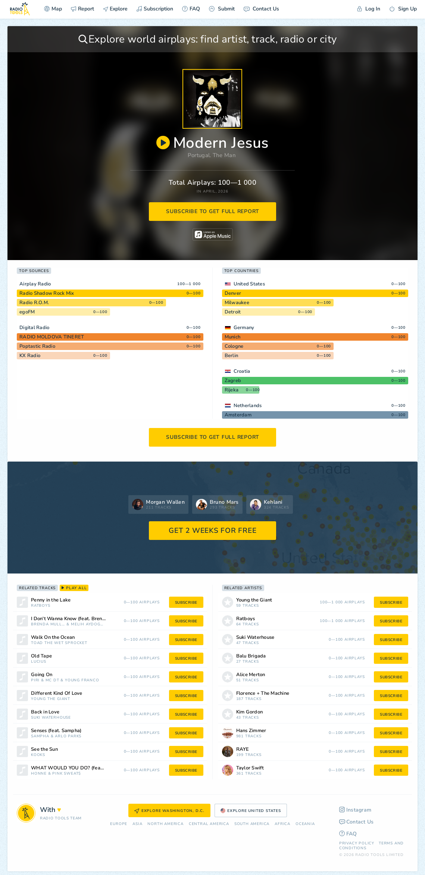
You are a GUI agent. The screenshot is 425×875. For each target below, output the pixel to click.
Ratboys (40, 606)
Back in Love (45, 712)
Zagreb (233, 380)
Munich (233, 337)
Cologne (234, 346)
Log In (368, 8)
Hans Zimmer (251, 731)
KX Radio (29, 355)
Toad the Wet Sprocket (59, 643)
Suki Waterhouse (51, 718)
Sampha (40, 736)
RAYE (242, 749)
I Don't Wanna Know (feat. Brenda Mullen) (77, 619)
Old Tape (41, 656)
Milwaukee (237, 302)
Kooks (38, 755)
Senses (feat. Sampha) (56, 731)
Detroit (233, 312)
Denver (233, 293)
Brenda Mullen (48, 624)
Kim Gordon (249, 712)
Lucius (38, 662)
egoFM (27, 312)
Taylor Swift (250, 768)
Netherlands (248, 405)
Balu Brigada (251, 656)
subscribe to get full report (212, 211)
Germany (244, 327)
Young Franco (82, 680)
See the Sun (44, 749)
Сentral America (209, 824)
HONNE (39, 774)
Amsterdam (238, 415)
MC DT (52, 680)
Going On (41, 675)
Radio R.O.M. (34, 302)
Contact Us (261, 8)
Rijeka (232, 390)
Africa (282, 824)
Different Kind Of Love (56, 693)
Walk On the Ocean (53, 637)
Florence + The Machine (263, 693)
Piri (35, 680)
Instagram (355, 809)
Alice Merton (250, 675)
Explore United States (251, 810)
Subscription (155, 8)
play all (74, 588)
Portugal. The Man (212, 155)
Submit (222, 8)
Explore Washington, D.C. (169, 810)
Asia (137, 824)
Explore (115, 8)
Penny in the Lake (51, 600)
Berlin (231, 355)
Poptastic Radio (37, 346)
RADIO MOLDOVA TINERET (51, 337)
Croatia (242, 371)
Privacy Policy (356, 843)
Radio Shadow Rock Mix (46, 293)
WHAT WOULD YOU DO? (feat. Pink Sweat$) (77, 768)
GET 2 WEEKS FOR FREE (212, 530)
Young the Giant (50, 699)
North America (165, 824)
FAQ (191, 8)
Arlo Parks (68, 736)
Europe (118, 824)
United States (249, 284)
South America (251, 824)
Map (53, 8)
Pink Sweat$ (66, 774)
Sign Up (403, 8)
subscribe (186, 602)
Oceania (305, 824)
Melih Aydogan (87, 624)
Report (82, 8)
